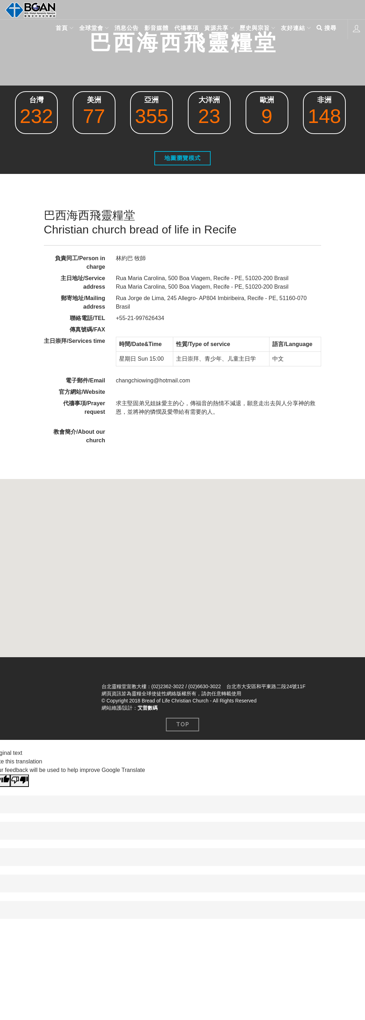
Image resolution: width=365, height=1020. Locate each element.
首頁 (57, 29)
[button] (182, 561)
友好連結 (292, 29)
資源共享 (213, 29)
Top (182, 724)
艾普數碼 (148, 708)
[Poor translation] (19, 780)
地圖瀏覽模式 (182, 158)
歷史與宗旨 (253, 29)
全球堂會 (87, 29)
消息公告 (124, 29)
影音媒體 (154, 29)
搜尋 (326, 29)
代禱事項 (183, 29)
